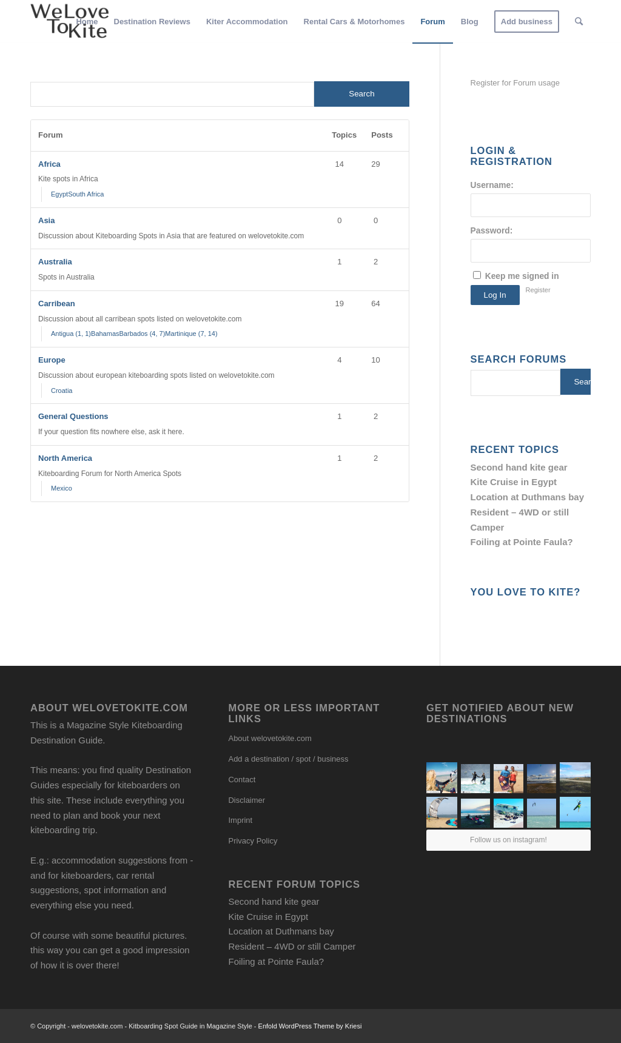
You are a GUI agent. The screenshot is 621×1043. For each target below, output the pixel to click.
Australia (55, 261)
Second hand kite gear (519, 467)
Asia (46, 220)
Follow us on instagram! (508, 840)
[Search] (579, 22)
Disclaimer (246, 800)
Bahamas (105, 333)
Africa (49, 164)
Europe (51, 359)
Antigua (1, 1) (71, 333)
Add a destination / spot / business (288, 758)
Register (538, 289)
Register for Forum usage (515, 82)
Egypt (59, 194)
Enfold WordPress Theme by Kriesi (310, 1026)
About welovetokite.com (269, 738)
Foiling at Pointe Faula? (522, 542)
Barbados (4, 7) (142, 333)
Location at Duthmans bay (528, 497)
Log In (495, 295)
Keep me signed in (522, 276)
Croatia (61, 390)
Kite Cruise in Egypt (514, 482)
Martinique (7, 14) (191, 333)
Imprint (240, 820)
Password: (492, 230)
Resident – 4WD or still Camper (291, 946)
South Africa (86, 194)
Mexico (61, 488)
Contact (241, 779)
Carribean (56, 303)
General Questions (73, 416)
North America (65, 458)
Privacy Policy (252, 840)
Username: (492, 185)
